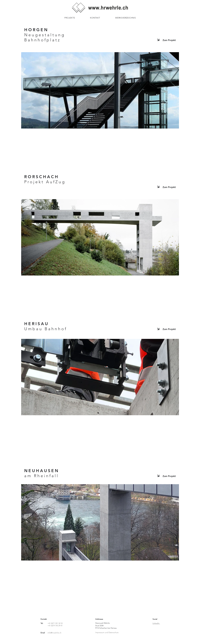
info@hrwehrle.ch (54, 633)
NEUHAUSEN (41, 473)
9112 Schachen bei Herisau (106, 628)
